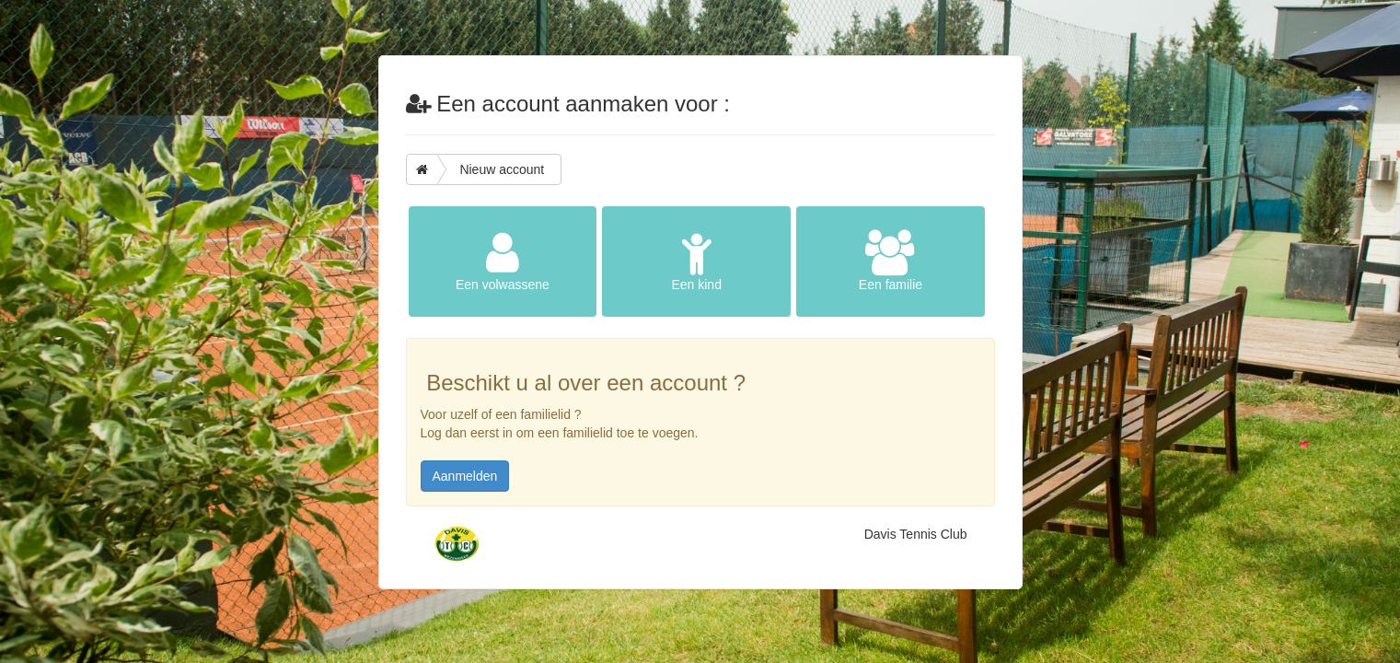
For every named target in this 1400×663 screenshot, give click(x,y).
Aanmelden (465, 476)
